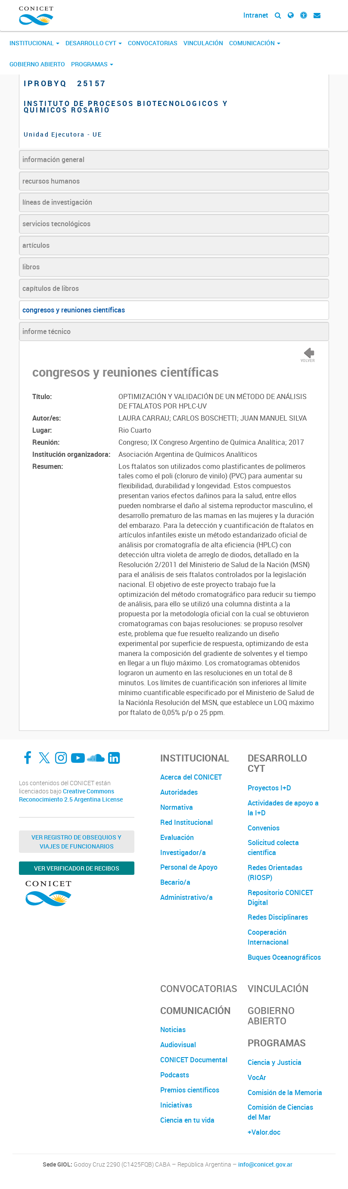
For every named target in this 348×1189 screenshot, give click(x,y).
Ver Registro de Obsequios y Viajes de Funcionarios (76, 841)
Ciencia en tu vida (187, 1120)
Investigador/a (183, 852)
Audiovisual (178, 1044)
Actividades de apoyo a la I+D (283, 808)
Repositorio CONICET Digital (280, 897)
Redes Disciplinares (278, 917)
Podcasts (174, 1075)
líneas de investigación (57, 202)
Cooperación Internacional (268, 937)
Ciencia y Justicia (274, 1062)
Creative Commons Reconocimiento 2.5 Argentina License (71, 795)
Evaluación (177, 837)
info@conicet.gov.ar (265, 1164)
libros (31, 267)
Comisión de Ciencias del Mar (280, 1112)
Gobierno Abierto (37, 64)
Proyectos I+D (269, 788)
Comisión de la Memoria (285, 1092)
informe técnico (46, 331)
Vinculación (203, 43)
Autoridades (179, 792)
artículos (36, 245)
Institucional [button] (34, 43)
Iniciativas (176, 1105)
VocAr (257, 1077)
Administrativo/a (186, 897)
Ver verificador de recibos (76, 868)
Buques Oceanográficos (284, 957)
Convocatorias (152, 43)
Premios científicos (189, 1090)
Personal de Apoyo (189, 867)
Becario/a (175, 882)
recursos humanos (51, 181)
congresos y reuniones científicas (73, 310)
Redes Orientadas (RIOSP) (275, 872)
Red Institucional (186, 822)
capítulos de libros (50, 288)
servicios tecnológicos (56, 223)
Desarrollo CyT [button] (93, 43)
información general (53, 159)
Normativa (176, 807)
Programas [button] (92, 64)
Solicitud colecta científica (273, 847)
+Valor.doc (264, 1132)
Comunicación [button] (254, 43)
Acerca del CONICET (191, 777)
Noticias (173, 1029)
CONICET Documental (193, 1059)
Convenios (264, 828)
